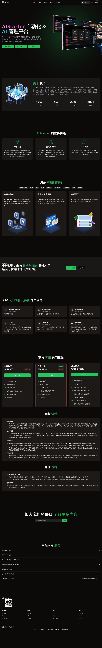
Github (80, 613)
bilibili (4, 613)
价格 (45, 2)
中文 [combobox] (96, 2)
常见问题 (58, 2)
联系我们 (84, 375)
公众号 (80, 618)
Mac (28, 616)
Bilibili (85, 2)
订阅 (65, 520)
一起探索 (81, 268)
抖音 (3, 616)
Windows (8, 46)
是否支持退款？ (51, 550)
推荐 (40, 2)
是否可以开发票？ (51, 555)
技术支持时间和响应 (51, 574)
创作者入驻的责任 (51, 569)
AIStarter (7, 2)
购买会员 (17, 375)
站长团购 (11, 627)
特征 (54, 613)
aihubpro (81, 616)
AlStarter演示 (71, 268)
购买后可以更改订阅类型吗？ (51, 560)
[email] (48, 520)
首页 (34, 2)
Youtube (4, 618)
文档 (51, 2)
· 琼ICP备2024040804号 (61, 630)
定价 (54, 616)
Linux (29, 618)
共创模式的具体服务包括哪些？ (51, 564)
